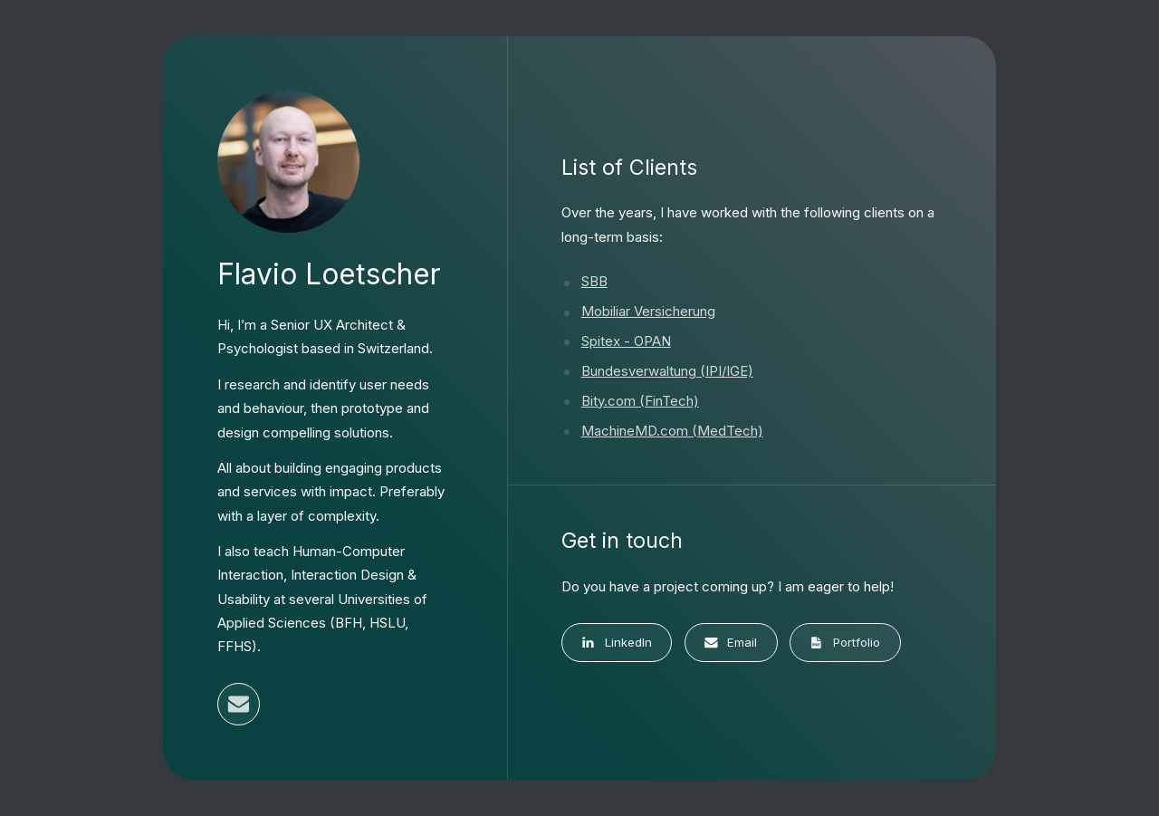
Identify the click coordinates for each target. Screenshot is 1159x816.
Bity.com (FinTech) (640, 400)
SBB (594, 281)
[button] (238, 704)
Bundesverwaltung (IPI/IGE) (667, 370)
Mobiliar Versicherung (648, 311)
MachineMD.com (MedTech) (672, 430)
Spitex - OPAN (626, 341)
